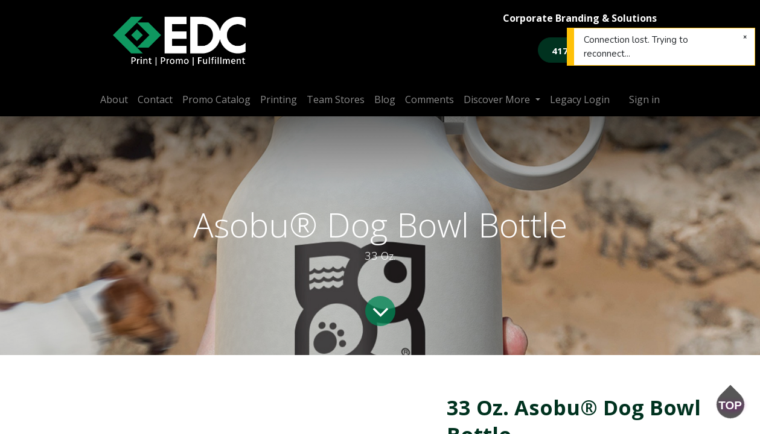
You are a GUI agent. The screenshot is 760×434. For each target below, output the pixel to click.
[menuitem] (114, 99)
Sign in (644, 99)
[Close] (745, 37)
